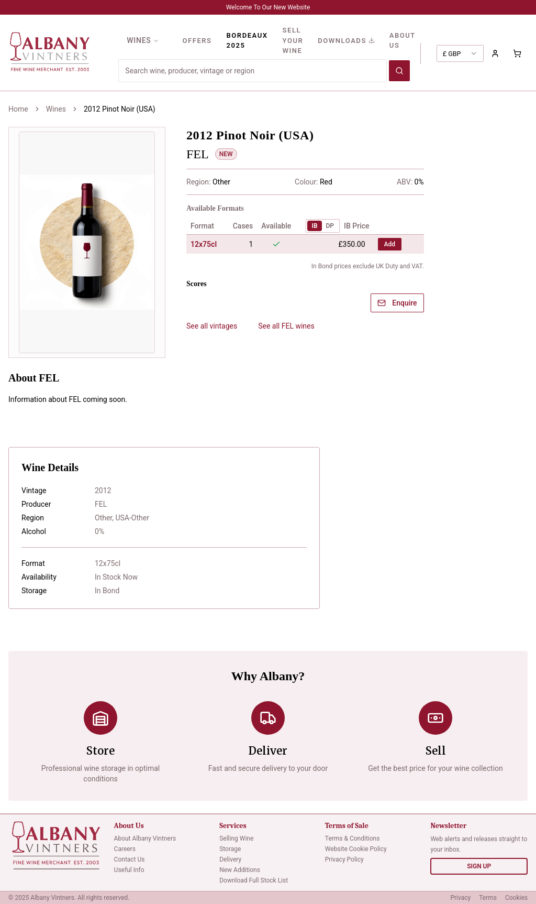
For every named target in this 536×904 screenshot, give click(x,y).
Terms (488, 897)
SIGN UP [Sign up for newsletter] (479, 866)
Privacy (460, 897)
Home (18, 109)
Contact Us (129, 859)
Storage (230, 849)
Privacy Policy (344, 859)
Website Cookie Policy (356, 849)
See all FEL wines (286, 326)
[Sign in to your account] (495, 53)
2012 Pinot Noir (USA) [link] (119, 109)
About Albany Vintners (145, 838)
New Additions (239, 870)
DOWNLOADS (346, 41)
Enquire (397, 303)
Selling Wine (236, 838)
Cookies (516, 897)
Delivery (230, 859)
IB (314, 226)
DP (330, 226)
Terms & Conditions (352, 838)
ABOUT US (402, 40)
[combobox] (460, 53)
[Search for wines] (252, 70)
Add (389, 244)
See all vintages (211, 326)
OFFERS (196, 41)
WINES (143, 40)
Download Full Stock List (253, 880)
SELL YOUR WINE (293, 40)
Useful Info (129, 870)
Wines (56, 109)
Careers (125, 849)
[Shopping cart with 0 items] (517, 53)
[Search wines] (399, 70)
